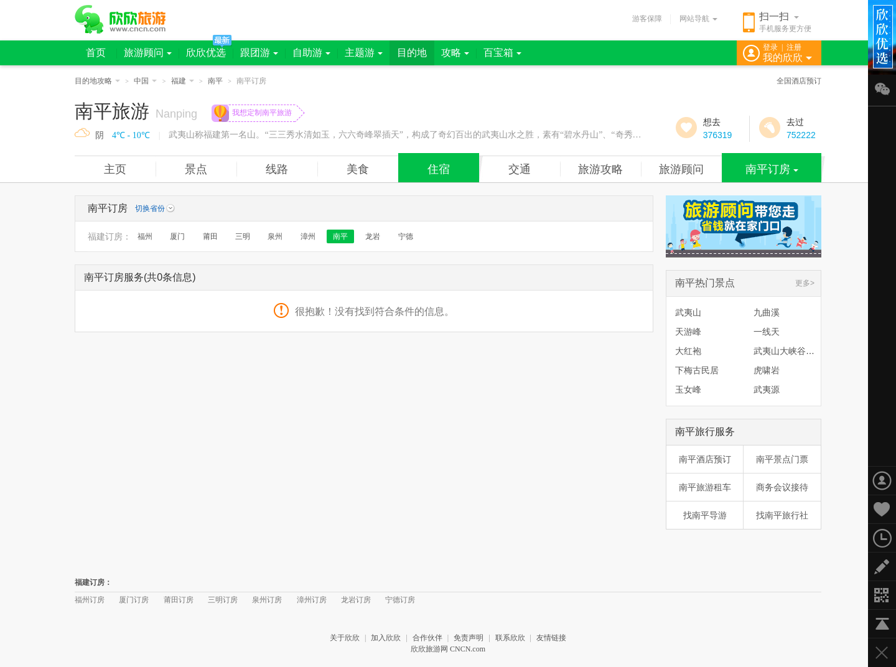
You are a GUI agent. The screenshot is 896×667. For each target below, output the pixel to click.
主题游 (364, 52)
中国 (145, 81)
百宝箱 (502, 52)
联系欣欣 (510, 637)
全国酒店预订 (799, 81)
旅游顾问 (148, 52)
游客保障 (647, 18)
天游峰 (688, 332)
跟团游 (259, 52)
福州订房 (90, 599)
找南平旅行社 (782, 515)
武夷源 (767, 389)
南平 (215, 81)
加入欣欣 (386, 637)
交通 (519, 169)
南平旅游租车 (705, 487)
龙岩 (372, 236)
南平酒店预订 (705, 459)
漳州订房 (312, 599)
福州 (145, 236)
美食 (358, 169)
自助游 (311, 52)
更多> (804, 283)
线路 (277, 169)
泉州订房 (267, 599)
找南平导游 (705, 515)
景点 (196, 169)
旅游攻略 (600, 169)
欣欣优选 (206, 52)
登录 (770, 47)
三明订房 (223, 599)
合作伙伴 (427, 637)
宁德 (405, 236)
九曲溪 (767, 312)
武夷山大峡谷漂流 (788, 351)
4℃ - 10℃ (131, 135)
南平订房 (771, 169)
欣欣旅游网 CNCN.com (448, 649)
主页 (115, 169)
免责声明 (468, 637)
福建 (182, 81)
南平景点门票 (782, 459)
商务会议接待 (782, 487)
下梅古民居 (697, 370)
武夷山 (688, 312)
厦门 (177, 236)
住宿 (438, 169)
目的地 (412, 52)
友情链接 (551, 637)
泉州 (275, 236)
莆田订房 (179, 599)
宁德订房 (400, 599)
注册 (793, 47)
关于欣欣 (345, 637)
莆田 (210, 236)
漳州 (308, 236)
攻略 (455, 52)
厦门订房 (134, 599)
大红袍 (688, 351)
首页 (96, 52)
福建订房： (109, 236)
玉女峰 (688, 389)
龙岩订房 (356, 599)
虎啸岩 (767, 370)
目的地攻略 (97, 81)
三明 (242, 236)
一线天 (767, 332)
